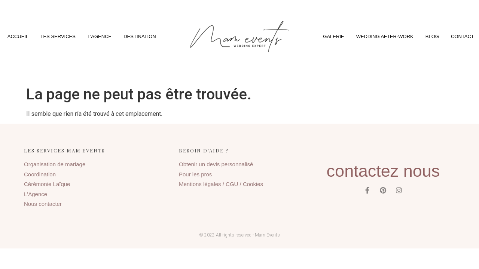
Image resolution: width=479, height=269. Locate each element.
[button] (239, 36)
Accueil (17, 36)
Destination (139, 36)
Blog (432, 36)
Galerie (333, 36)
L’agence (100, 36)
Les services (58, 36)
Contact (462, 36)
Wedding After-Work (385, 36)
